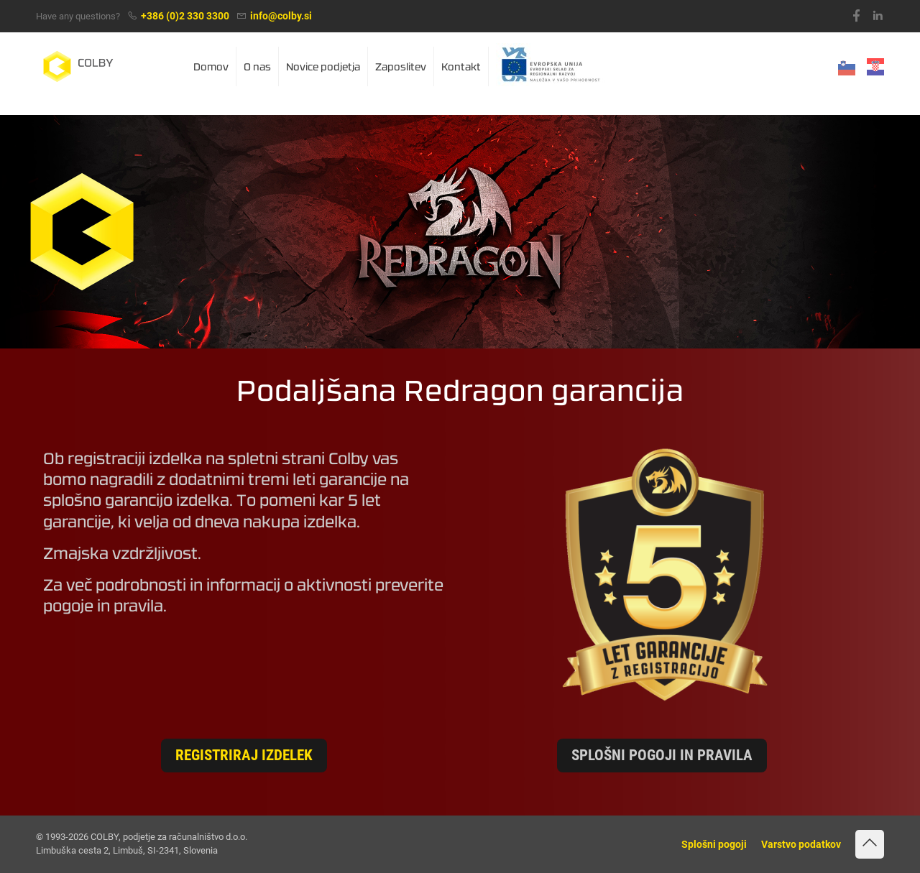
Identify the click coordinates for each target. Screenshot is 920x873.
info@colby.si (281, 16)
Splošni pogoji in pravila (662, 755)
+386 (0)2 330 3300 (185, 16)
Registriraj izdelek (244, 755)
